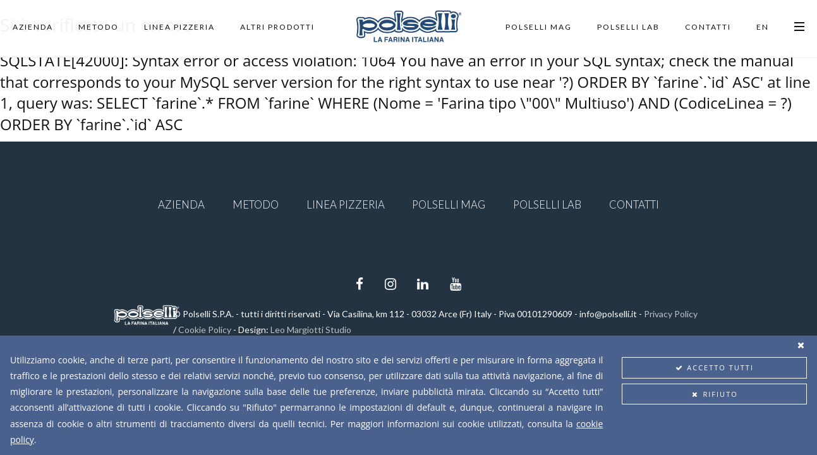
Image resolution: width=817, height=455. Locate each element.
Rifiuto (714, 394)
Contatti (708, 27)
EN (762, 27)
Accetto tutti (714, 367)
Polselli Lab (628, 27)
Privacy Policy (671, 313)
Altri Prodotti (277, 27)
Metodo (98, 27)
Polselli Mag (538, 27)
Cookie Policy (204, 329)
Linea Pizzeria (179, 27)
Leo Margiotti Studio (310, 329)
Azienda (33, 27)
